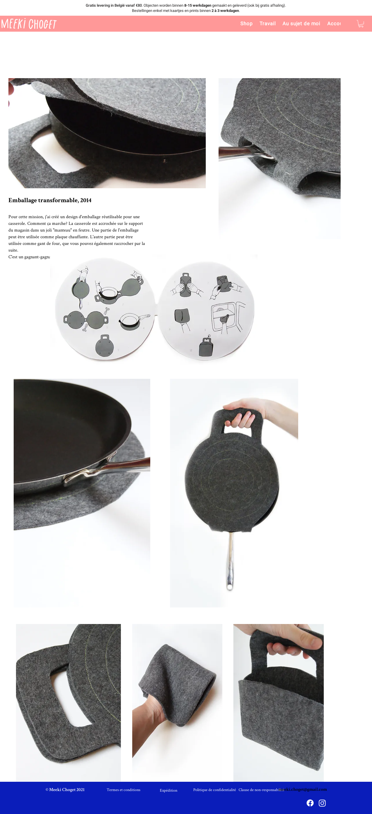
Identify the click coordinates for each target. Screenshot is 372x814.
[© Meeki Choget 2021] (65, 790)
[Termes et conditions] (123, 790)
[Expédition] (168, 790)
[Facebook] (310, 803)
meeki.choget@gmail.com (302, 790)
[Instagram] (322, 803)
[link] (361, 23)
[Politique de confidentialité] (214, 790)
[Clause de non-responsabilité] (261, 790)
